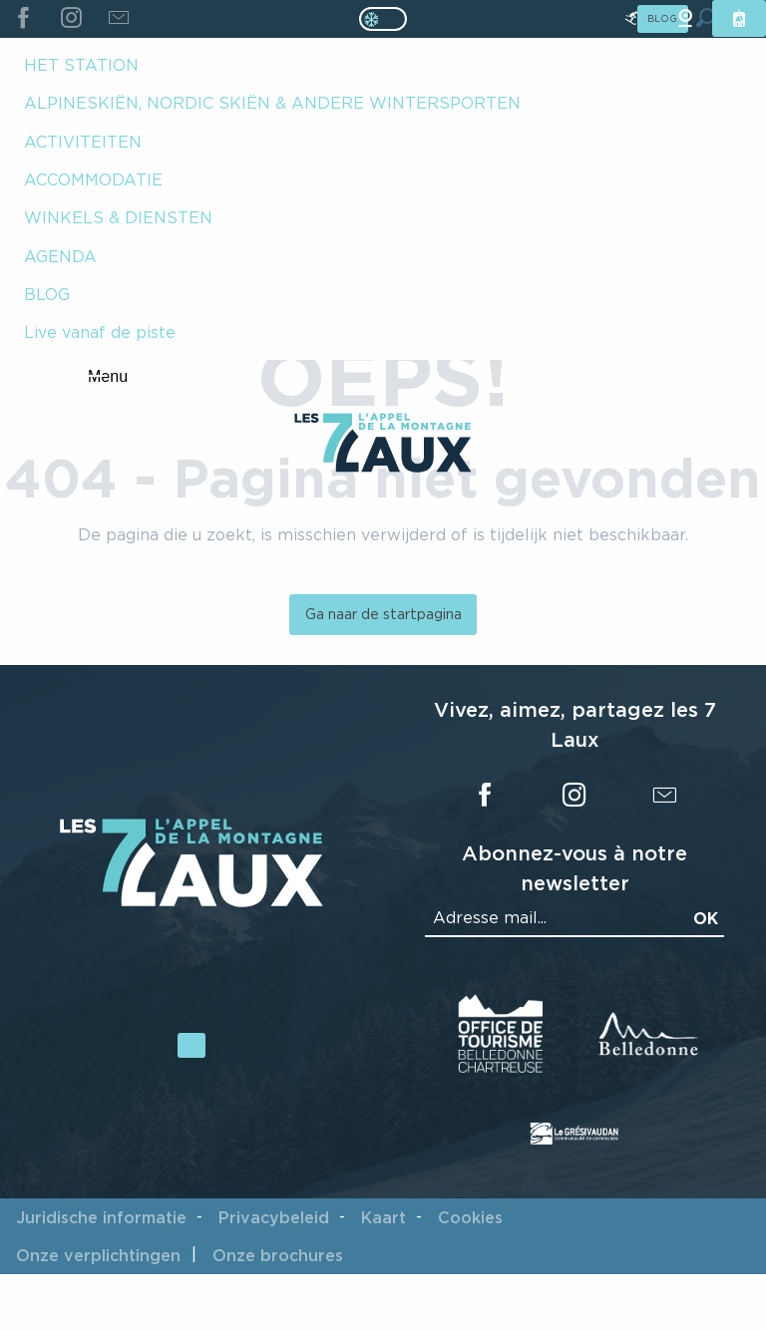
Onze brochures (277, 1255)
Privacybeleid (273, 1217)
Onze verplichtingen (98, 1255)
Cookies (470, 1217)
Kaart (383, 1217)
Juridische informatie (101, 1217)
